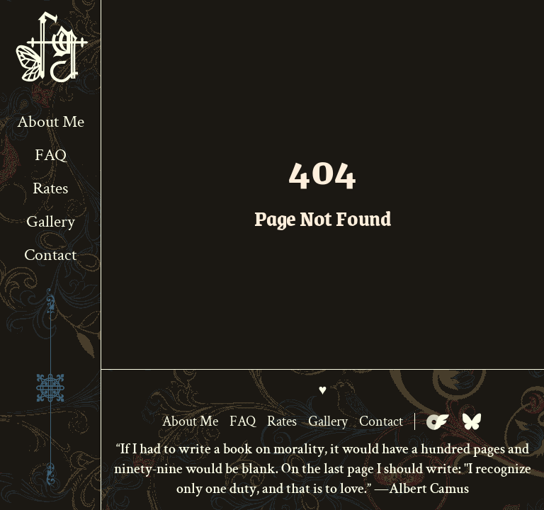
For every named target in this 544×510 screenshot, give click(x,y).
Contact (50, 255)
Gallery (50, 221)
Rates (50, 188)
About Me (50, 121)
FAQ (51, 155)
